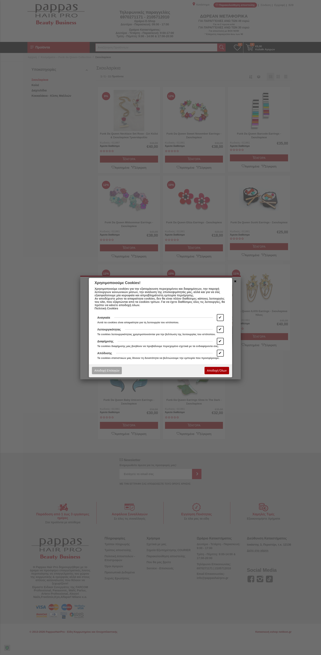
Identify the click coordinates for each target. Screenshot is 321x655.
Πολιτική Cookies (106, 308)
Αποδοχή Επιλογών (106, 370)
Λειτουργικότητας (109, 329)
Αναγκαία (103, 317)
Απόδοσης (104, 353)
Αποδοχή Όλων (217, 370)
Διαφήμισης (105, 341)
